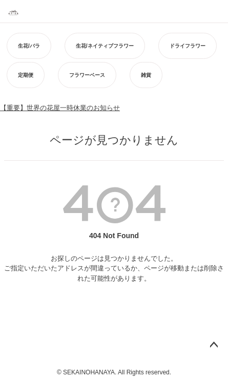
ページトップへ (213, 345)
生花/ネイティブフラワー (105, 46)
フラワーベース (87, 75)
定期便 (25, 75)
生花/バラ (29, 46)
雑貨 (146, 75)
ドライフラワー (187, 46)
